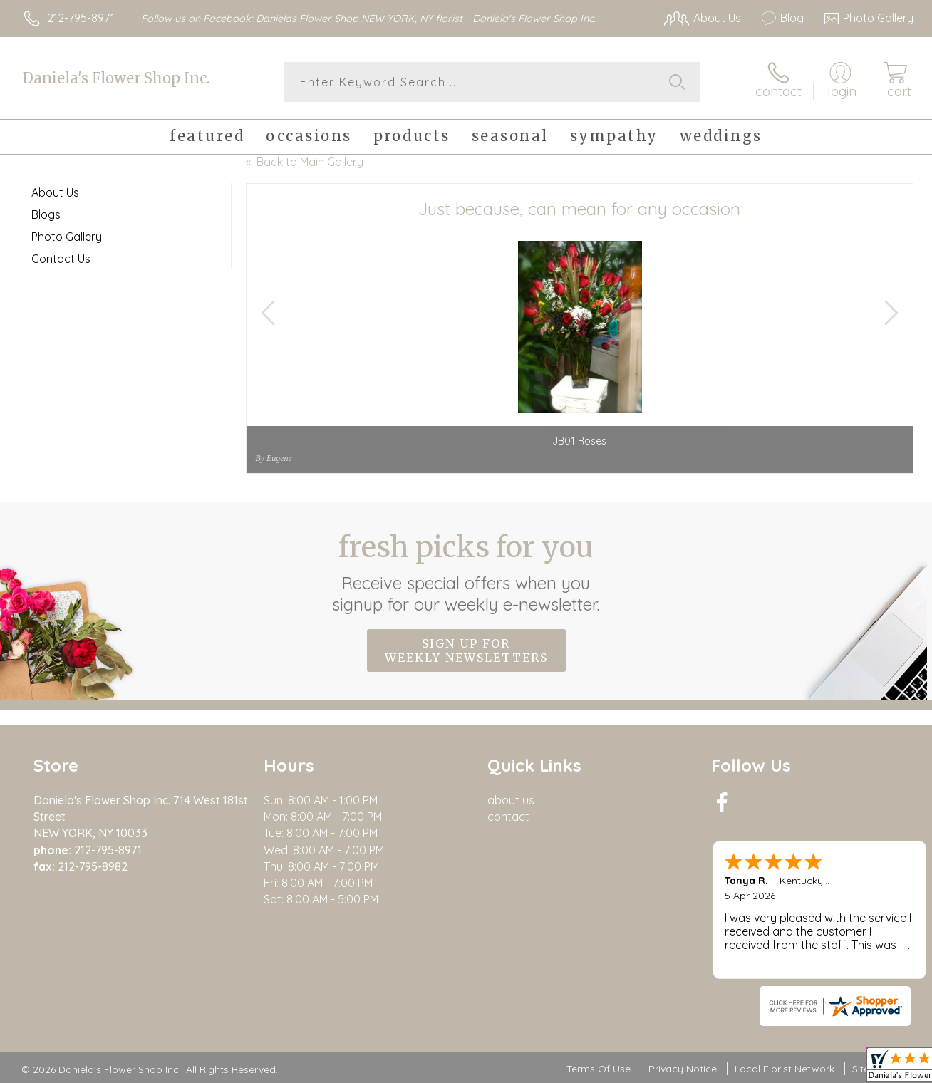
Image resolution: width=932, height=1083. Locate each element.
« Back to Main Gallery (304, 162)
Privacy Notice (682, 1068)
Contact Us (60, 259)
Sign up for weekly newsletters (466, 650)
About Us (55, 192)
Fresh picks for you (466, 572)
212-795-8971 (81, 18)
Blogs (46, 214)
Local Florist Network (784, 1068)
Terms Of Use (598, 1068)
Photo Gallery (66, 236)
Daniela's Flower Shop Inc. (116, 78)
